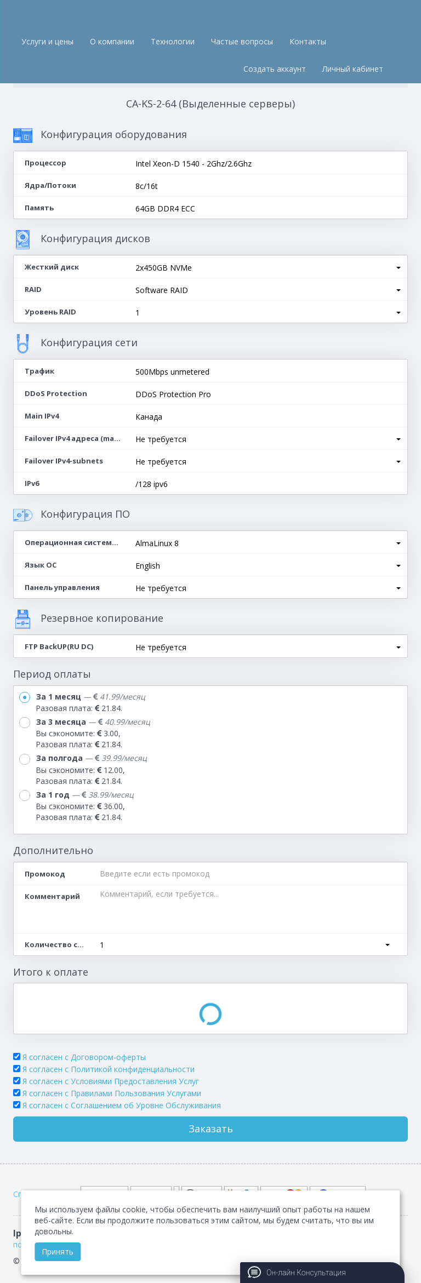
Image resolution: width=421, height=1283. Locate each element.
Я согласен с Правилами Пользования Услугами (111, 1093)
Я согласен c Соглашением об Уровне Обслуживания (121, 1105)
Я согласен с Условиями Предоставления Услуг (110, 1081)
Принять (57, 1251)
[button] (268, 268)
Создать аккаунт (274, 69)
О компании (112, 41)
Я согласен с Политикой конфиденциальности (108, 1069)
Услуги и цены (47, 41)
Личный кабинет (352, 69)
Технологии (173, 41)
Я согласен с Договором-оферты (84, 1057)
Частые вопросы (242, 41)
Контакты (307, 41)
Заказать (211, 1128)
